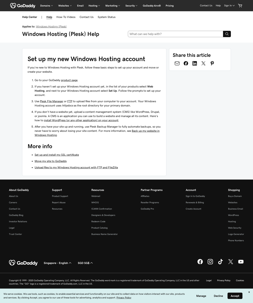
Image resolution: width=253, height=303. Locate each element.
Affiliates (145, 196)
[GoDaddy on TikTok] (220, 263)
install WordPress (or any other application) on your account (81, 120)
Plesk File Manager (51, 101)
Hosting (232, 221)
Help (49, 16)
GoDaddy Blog (16, 215)
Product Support (60, 196)
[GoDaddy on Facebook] (200, 263)
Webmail (95, 196)
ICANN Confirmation (101, 209)
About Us (13, 196)
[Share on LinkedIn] (194, 63)
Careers (13, 202)
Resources (57, 209)
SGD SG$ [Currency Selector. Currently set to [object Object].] (86, 263)
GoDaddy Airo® (152, 5)
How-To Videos (65, 16)
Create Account (193, 209)
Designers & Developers (103, 215)
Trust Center (15, 234)
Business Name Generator (104, 234)
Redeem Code (98, 221)
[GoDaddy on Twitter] (231, 263)
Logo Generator (236, 234)
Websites (232, 202)
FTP (69, 101)
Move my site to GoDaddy (51, 161)
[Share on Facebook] (185, 63)
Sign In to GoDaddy (195, 196)
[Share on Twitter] (203, 63)
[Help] (218, 5)
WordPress (233, 215)
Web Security (234, 228)
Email (80, 5)
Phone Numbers (236, 240)
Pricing (170, 5)
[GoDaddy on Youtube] (241, 263)
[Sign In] (230, 5)
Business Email (235, 209)
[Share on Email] (177, 63)
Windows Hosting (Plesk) (51, 26)
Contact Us (86, 16)
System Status (106, 16)
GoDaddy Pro (147, 209)
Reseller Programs (150, 202)
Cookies (240, 280)
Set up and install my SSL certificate (57, 154)
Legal (11, 228)
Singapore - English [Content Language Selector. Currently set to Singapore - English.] (58, 263)
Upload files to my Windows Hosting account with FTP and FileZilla (76, 167)
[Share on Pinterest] (212, 63)
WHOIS (95, 202)
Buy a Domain (235, 196)
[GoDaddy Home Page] (23, 263)
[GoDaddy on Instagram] (210, 263)
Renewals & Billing (195, 202)
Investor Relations (18, 221)
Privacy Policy (223, 280)
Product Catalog (99, 228)
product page (69, 80)
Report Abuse (59, 202)
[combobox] (175, 34)
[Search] (227, 34)
